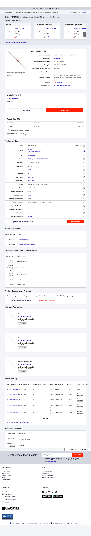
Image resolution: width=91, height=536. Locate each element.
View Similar (75, 222)
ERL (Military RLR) (24, 239)
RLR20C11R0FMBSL (80, 29)
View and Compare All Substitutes (16, 42)
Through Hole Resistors (30, 12)
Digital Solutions (6, 479)
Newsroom (5, 482)
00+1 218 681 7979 (9, 497)
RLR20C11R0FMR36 (13, 405)
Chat (5, 492)
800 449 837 (7, 495)
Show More (45, 418)
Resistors (18, 12)
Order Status (45, 473)
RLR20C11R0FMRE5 (13, 412)
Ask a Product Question (47, 300)
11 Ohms (30, 170)
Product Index (8, 12)
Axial (29, 195)
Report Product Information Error (22, 222)
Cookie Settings (79, 523)
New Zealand (14, 523)
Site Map (4, 477)
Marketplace (5, 473)
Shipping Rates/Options (48, 475)
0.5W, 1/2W (31, 177)
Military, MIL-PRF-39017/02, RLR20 (38, 159)
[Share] (84, 12)
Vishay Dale (57, 58)
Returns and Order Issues (49, 477)
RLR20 (30, 216)
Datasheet (58, 82)
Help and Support (47, 471)
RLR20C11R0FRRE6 (21, 29)
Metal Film (31, 180)
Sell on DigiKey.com (7, 475)
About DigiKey (6, 471)
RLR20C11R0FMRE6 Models (62, 86)
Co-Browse (6, 502)
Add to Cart (64, 110)
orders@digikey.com (9, 499)
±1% (29, 173)
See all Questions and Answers (21, 300)
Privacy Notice (51, 461)
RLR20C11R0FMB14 (50, 29)
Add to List (26, 110)
